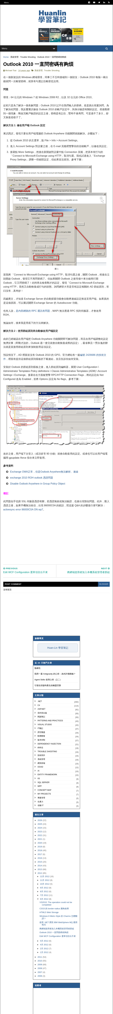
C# (39, 706)
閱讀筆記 (41, 717)
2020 (40, 843)
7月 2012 (44, 896)
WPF (40, 787)
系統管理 (14, 57)
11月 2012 (45, 881)
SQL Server (43, 783)
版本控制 (41, 740)
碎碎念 (40, 748)
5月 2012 (44, 941)
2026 (40, 821)
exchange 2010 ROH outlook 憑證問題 (31, 478)
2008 (40, 969)
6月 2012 (44, 899)
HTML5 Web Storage (49, 913)
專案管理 (41, 798)
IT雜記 (40, 729)
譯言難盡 (41, 733)
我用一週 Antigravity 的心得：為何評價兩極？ (55, 674)
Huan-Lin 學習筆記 (57, 648)
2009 (40, 965)
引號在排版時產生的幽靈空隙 (47, 686)
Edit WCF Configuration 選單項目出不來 (57, 936)
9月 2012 (44, 888)
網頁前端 (41, 763)
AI (38, 771)
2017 (40, 855)
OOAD (40, 767)
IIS (39, 779)
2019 (40, 847)
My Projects (44, 794)
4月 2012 (44, 945)
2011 (40, 957)
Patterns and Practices (50, 721)
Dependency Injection (49, 744)
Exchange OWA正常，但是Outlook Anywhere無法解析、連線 (44, 472)
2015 (40, 862)
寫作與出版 (42, 713)
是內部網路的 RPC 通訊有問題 (33, 311)
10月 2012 (45, 884)
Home (6, 57)
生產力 (40, 802)
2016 (40, 858)
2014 (40, 866)
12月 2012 (45, 877)
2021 (40, 840)
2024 (40, 828)
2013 (40, 870)
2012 (40, 874)
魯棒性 (37, 668)
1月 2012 (44, 953)
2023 (40, 832)
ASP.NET (41, 710)
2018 (40, 851)
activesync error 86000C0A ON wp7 (23, 510)
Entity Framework (47, 775)
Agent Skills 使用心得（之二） (48, 680)
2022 (40, 836)
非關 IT (41, 806)
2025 (40, 824)
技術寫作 (41, 756)
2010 (40, 961)
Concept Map (44, 790)
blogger (103, 585)
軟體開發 (41, 737)
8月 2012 (44, 892)
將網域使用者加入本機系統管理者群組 (56, 929)
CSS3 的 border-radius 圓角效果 (54, 909)
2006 (40, 976)
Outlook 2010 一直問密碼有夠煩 (53, 933)
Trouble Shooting (28, 57)
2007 (40, 973)
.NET (40, 702)
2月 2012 (44, 949)
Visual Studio (45, 725)
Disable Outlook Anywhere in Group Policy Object (37, 484)
